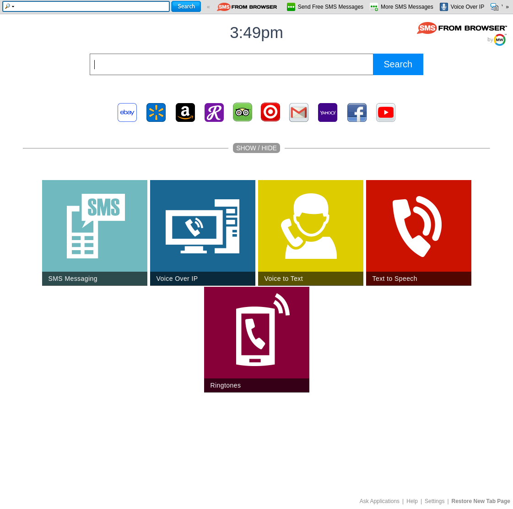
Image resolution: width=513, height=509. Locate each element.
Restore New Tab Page (481, 501)
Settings (434, 501)
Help (412, 501)
